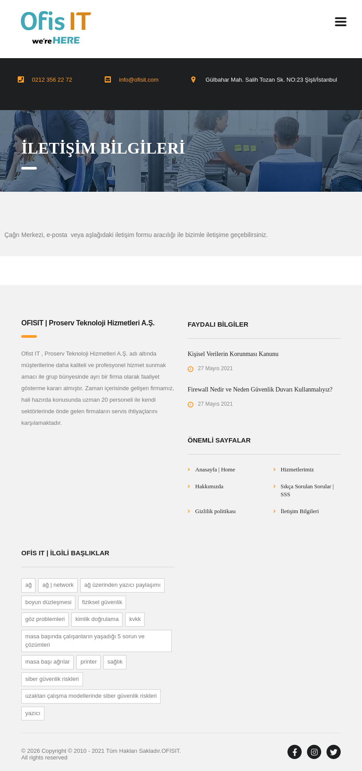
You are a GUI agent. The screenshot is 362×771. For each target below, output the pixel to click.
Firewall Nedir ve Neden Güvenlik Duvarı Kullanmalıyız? (260, 389)
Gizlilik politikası (215, 511)
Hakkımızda (209, 486)
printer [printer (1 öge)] (88, 661)
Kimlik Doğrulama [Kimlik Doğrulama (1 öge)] (97, 619)
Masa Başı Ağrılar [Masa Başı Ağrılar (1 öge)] (47, 661)
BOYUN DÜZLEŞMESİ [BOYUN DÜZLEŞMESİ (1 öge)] (48, 602)
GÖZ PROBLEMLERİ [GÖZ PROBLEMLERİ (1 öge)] (45, 619)
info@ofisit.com (138, 79)
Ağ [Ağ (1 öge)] (28, 584)
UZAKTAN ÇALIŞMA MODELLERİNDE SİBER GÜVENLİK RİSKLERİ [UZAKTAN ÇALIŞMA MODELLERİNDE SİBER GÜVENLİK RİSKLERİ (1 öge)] (91, 695)
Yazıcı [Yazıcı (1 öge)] (32, 713)
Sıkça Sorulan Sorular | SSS (307, 490)
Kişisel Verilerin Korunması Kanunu (233, 354)
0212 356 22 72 (52, 79)
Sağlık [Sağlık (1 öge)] (114, 661)
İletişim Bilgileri (300, 511)
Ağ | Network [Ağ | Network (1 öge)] (58, 584)
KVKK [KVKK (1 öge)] (135, 619)
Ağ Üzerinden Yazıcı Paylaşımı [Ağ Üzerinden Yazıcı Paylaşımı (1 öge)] (122, 584)
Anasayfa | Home (215, 469)
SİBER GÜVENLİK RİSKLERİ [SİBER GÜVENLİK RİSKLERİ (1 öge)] (52, 679)
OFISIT (170, 750)
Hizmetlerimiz (297, 469)
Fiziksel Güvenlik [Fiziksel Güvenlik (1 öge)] (102, 602)
